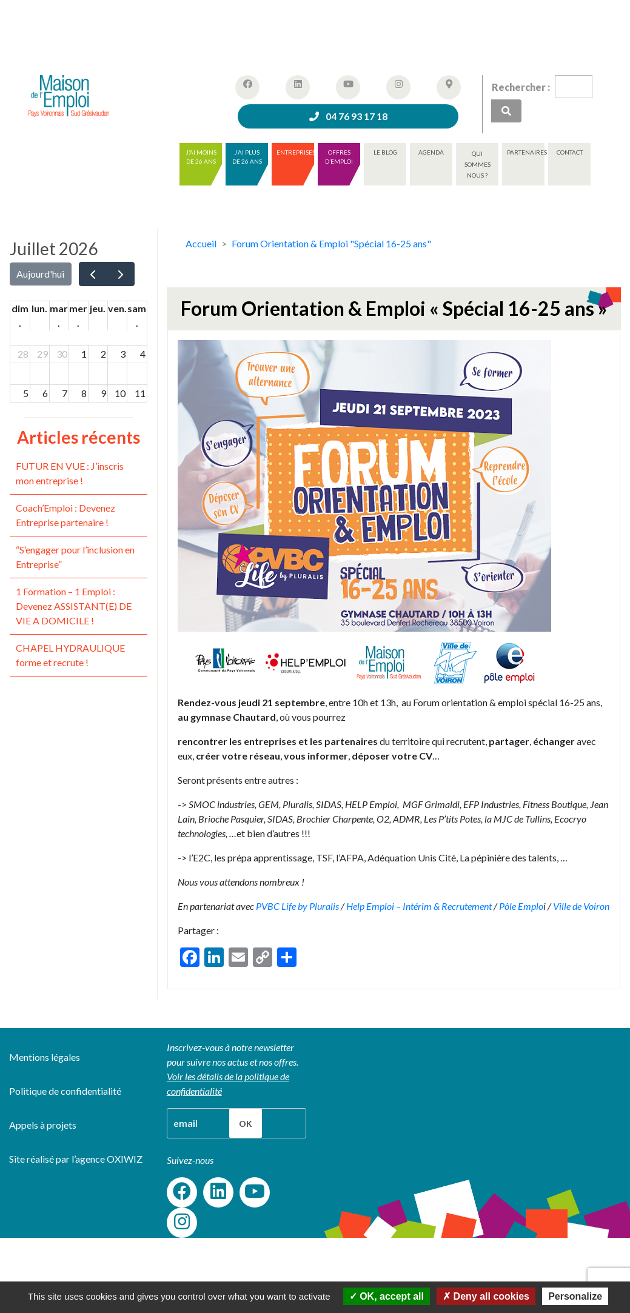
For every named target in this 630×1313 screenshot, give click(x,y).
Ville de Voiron (581, 906)
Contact (570, 152)
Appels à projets (42, 1125)
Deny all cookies (486, 1296)
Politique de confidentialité (65, 1091)
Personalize (575, 1296)
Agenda (431, 152)
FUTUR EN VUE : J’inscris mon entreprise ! (70, 473)
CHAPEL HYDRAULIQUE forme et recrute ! (70, 655)
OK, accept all (386, 1296)
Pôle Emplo (521, 906)
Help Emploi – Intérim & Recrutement (419, 906)
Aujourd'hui (40, 273)
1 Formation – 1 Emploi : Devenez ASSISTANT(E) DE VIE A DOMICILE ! (74, 606)
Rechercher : (521, 87)
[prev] (93, 274)
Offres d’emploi (339, 157)
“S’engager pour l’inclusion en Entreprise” (75, 557)
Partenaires (526, 152)
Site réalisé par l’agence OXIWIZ (75, 1158)
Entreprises (295, 152)
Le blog (385, 152)
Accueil (201, 243)
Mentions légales (44, 1057)
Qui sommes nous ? (477, 164)
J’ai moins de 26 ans (201, 157)
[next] (121, 274)
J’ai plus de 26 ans (247, 157)
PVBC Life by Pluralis (296, 906)
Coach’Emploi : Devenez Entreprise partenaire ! (65, 515)
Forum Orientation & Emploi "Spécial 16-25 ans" (331, 243)
